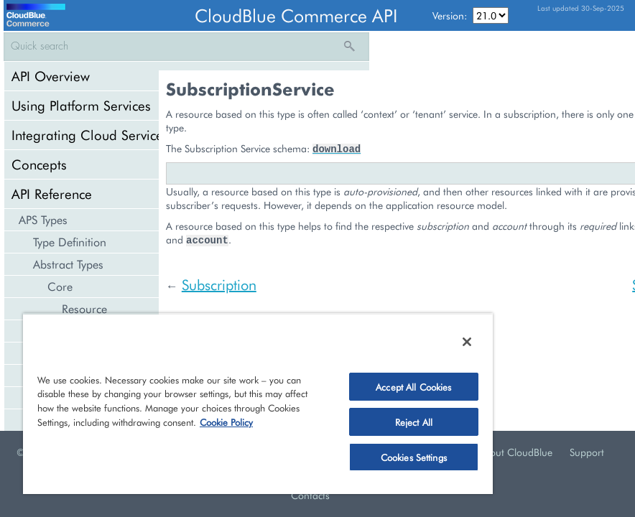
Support (587, 452)
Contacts (310, 495)
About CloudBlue (515, 452)
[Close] (467, 342)
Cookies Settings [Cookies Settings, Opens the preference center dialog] (414, 457)
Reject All (413, 422)
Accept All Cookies (413, 387)
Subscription (219, 284)
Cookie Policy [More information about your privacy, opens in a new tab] (226, 422)
